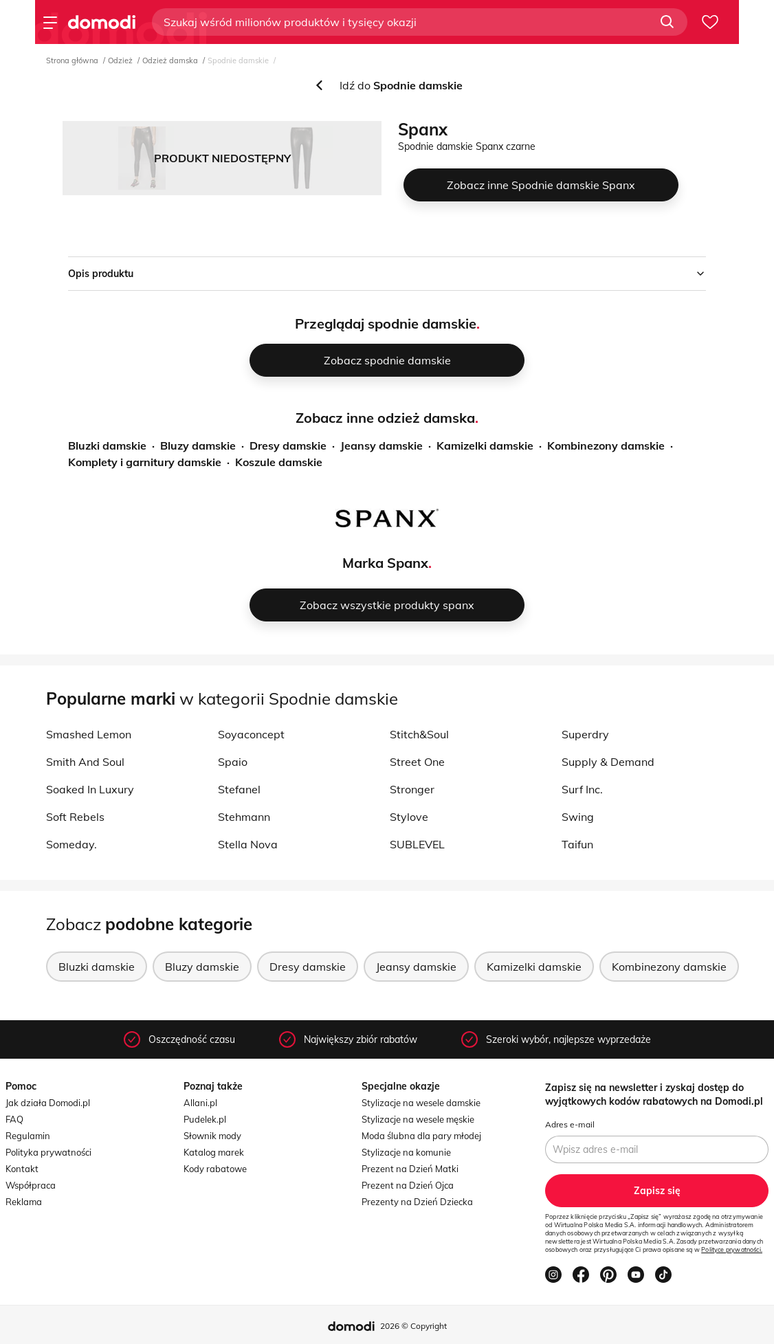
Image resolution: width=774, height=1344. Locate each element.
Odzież (120, 60)
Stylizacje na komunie (406, 1152)
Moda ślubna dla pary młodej (421, 1135)
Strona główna (72, 60)
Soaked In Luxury (90, 789)
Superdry (585, 734)
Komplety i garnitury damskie (144, 462)
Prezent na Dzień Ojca (408, 1185)
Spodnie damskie (238, 60)
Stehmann (244, 817)
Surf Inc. (582, 789)
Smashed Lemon (88, 734)
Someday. (71, 844)
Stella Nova (248, 844)
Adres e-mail (570, 1124)
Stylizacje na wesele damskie (421, 1102)
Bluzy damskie (198, 445)
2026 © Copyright (413, 1326)
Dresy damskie (288, 445)
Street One (417, 762)
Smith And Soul (85, 762)
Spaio (232, 762)
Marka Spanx (385, 562)
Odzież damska (170, 60)
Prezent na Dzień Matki (410, 1168)
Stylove (409, 817)
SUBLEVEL (417, 844)
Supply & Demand (608, 762)
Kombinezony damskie (606, 445)
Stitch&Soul (419, 734)
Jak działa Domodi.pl (47, 1102)
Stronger (412, 789)
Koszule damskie (278, 462)
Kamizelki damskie (484, 445)
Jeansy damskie (381, 445)
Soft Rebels (75, 817)
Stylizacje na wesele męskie (418, 1119)
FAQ (14, 1119)
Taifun (577, 844)
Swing (578, 817)
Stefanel (239, 789)
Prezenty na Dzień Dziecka (417, 1201)
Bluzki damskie (107, 445)
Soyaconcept (251, 734)
